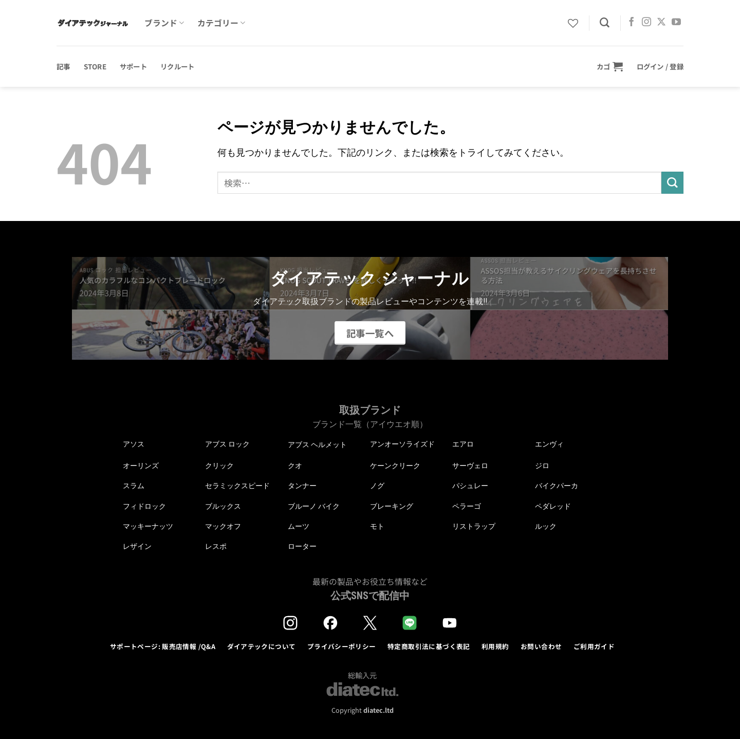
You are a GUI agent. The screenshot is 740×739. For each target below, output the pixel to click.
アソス (133, 444)
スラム (133, 486)
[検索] (604, 23)
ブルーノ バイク (314, 506)
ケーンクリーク (395, 465)
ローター (302, 546)
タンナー (302, 486)
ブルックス (223, 506)
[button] (610, 66)
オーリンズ (141, 465)
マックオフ (223, 526)
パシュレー (470, 486)
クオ (295, 465)
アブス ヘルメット (317, 444)
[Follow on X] (661, 22)
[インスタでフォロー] (646, 22)
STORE (95, 66)
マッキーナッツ (148, 526)
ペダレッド (553, 506)
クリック (219, 465)
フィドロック (144, 506)
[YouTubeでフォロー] (676, 22)
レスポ (216, 546)
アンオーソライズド (402, 444)
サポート (133, 66)
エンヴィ (549, 444)
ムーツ (298, 526)
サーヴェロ (470, 465)
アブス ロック (227, 444)
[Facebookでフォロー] (631, 22)
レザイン (137, 546)
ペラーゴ (466, 506)
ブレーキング (391, 506)
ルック (546, 526)
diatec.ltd (378, 710)
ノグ (377, 486)
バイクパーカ (556, 486)
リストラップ (473, 526)
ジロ (542, 465)
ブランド (164, 23)
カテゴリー (221, 23)
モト (377, 526)
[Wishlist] (573, 23)
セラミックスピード (237, 486)
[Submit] (672, 183)
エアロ (463, 444)
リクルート (177, 66)
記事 (63, 66)
